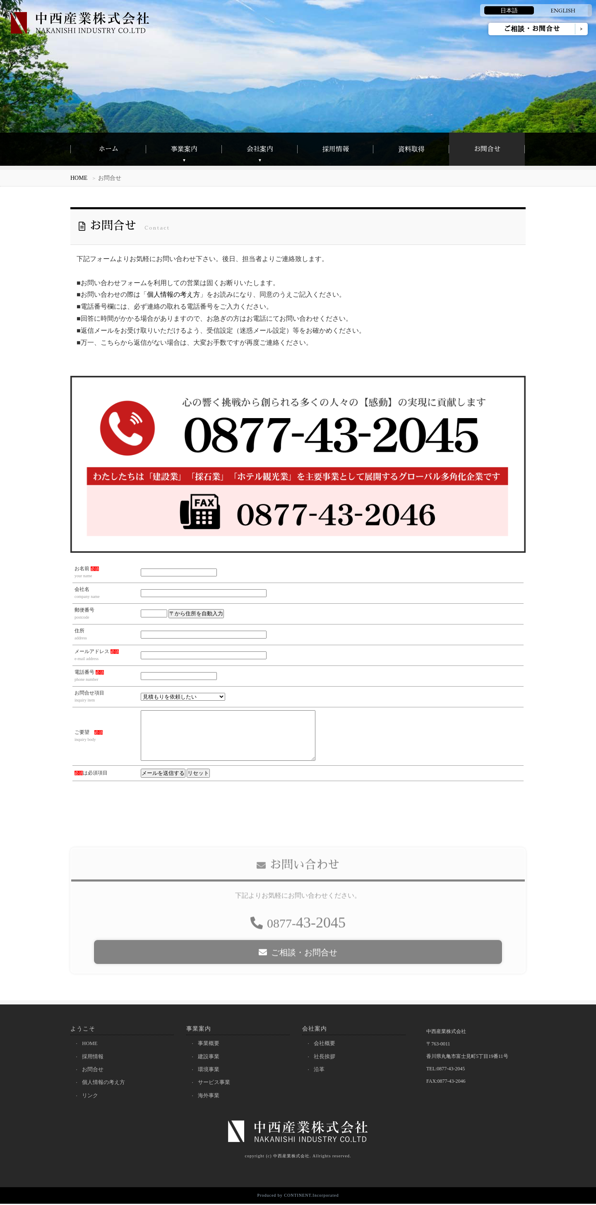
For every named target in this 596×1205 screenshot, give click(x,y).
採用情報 (335, 149)
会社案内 (260, 149)
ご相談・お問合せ (532, 29)
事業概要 (209, 1043)
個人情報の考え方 (173, 294)
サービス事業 (215, 1083)
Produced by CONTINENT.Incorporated (298, 1196)
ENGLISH (562, 10)
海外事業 (209, 1097)
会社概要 (325, 1043)
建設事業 (209, 1057)
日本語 (509, 10)
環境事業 (209, 1070)
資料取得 (411, 149)
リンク (91, 1097)
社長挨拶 (325, 1057)
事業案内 (184, 149)
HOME (78, 178)
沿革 (320, 1070)
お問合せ (487, 149)
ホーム (108, 149)
